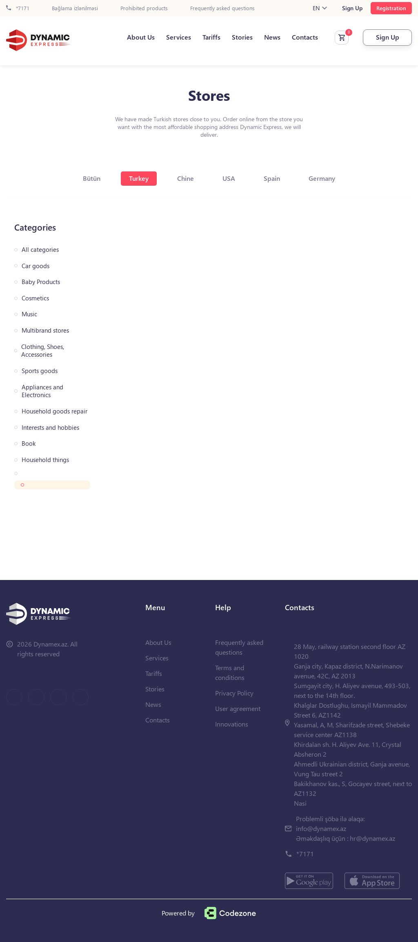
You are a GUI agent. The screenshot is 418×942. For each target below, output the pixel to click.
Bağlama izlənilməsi (75, 8)
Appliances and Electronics (42, 391)
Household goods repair (54, 411)
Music (29, 314)
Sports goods (40, 371)
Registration (391, 7)
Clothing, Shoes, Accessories (42, 351)
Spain (272, 178)
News (272, 37)
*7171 (17, 8)
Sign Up (352, 8)
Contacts (305, 37)
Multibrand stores (45, 330)
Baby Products (41, 282)
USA (228, 178)
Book (29, 443)
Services (178, 37)
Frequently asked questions (222, 8)
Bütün (91, 178)
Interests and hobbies (50, 427)
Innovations (231, 724)
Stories (242, 37)
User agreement (237, 708)
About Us (141, 37)
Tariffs (211, 37)
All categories (40, 249)
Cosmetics (35, 298)
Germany (322, 178)
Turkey (139, 178)
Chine (185, 178)
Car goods (35, 266)
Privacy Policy (234, 693)
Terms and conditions (230, 672)
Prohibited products (144, 8)
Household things (45, 460)
